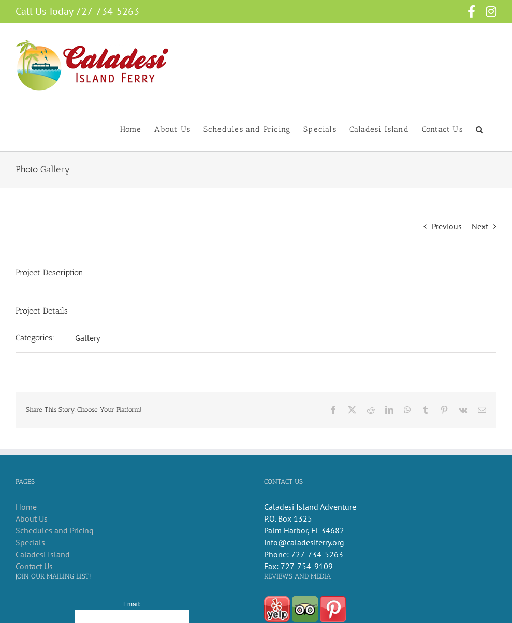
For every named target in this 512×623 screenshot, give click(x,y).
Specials (30, 542)
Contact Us (34, 566)
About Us (32, 518)
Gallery (87, 338)
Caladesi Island (43, 554)
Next (480, 226)
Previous (447, 226)
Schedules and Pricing (55, 530)
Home (26, 506)
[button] (480, 129)
